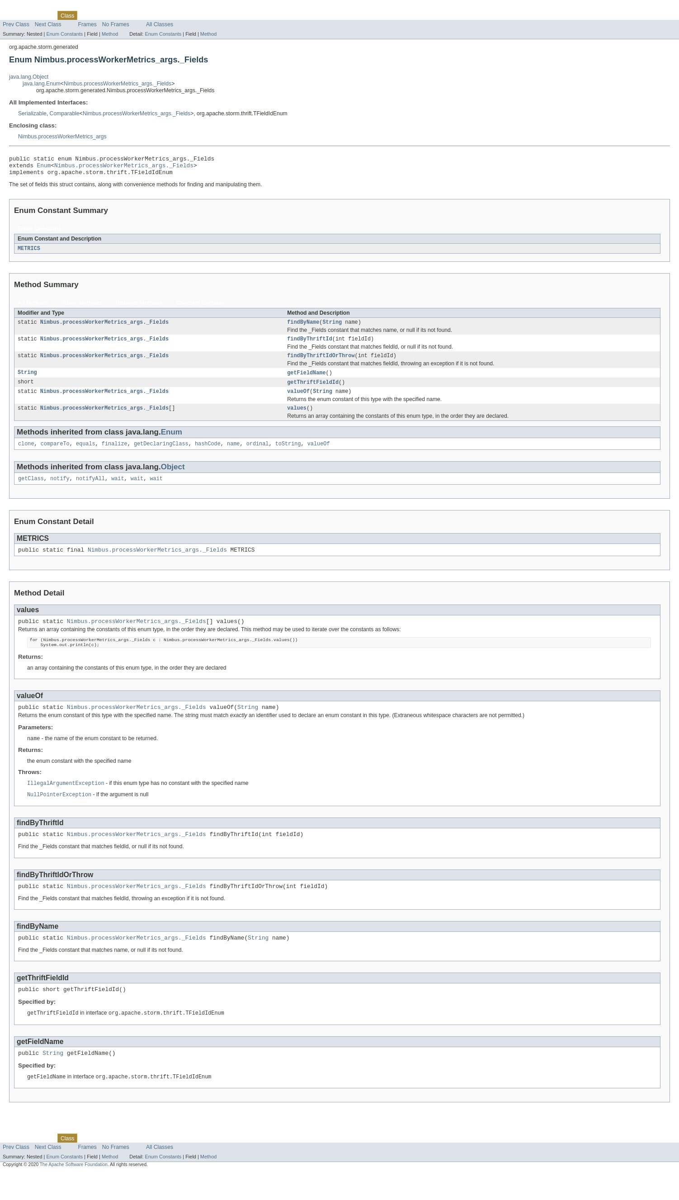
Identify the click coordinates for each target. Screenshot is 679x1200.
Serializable (32, 113)
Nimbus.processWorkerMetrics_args (62, 136)
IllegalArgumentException (65, 802)
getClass (31, 490)
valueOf (298, 400)
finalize (114, 454)
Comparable (65, 113)
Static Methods (82, 307)
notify (60, 490)
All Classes (159, 24)
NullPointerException (59, 814)
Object (173, 477)
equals (85, 454)
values (296, 417)
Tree (103, 15)
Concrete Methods (200, 307)
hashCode (208, 454)
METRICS (29, 252)
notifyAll (90, 490)
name (233, 454)
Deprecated (128, 15)
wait (117, 490)
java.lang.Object (28, 77)
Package (41, 15)
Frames (87, 24)
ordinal (257, 454)
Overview (14, 15)
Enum (44, 168)
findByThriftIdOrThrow (320, 362)
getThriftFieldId (313, 390)
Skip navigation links (25, 8)
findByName (303, 327)
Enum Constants (64, 34)
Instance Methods (139, 307)
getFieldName (306, 380)
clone (26, 454)
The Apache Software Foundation (74, 1192)
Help (172, 15)
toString (288, 454)
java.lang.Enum (42, 83)
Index (154, 15)
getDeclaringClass (161, 454)
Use (87, 15)
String (332, 327)
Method (110, 34)
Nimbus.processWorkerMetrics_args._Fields (117, 83)
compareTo (55, 454)
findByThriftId (309, 345)
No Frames (115, 24)
